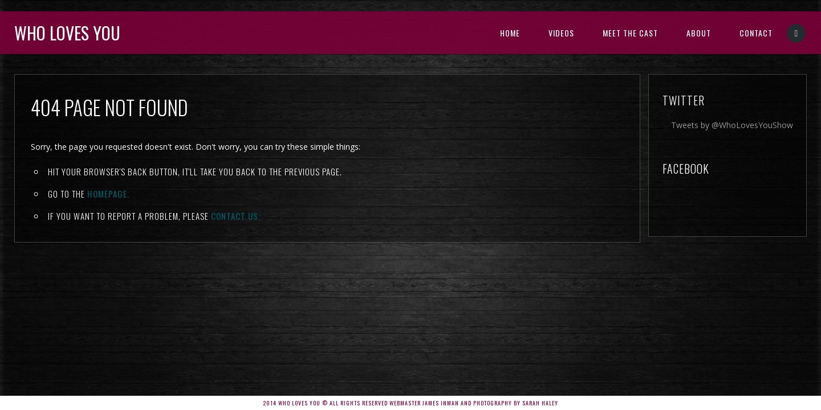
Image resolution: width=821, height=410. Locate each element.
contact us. (236, 216)
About (698, 33)
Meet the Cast (630, 33)
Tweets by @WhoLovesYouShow (732, 125)
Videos (561, 33)
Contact (756, 33)
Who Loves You (67, 33)
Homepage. (108, 193)
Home (510, 33)
